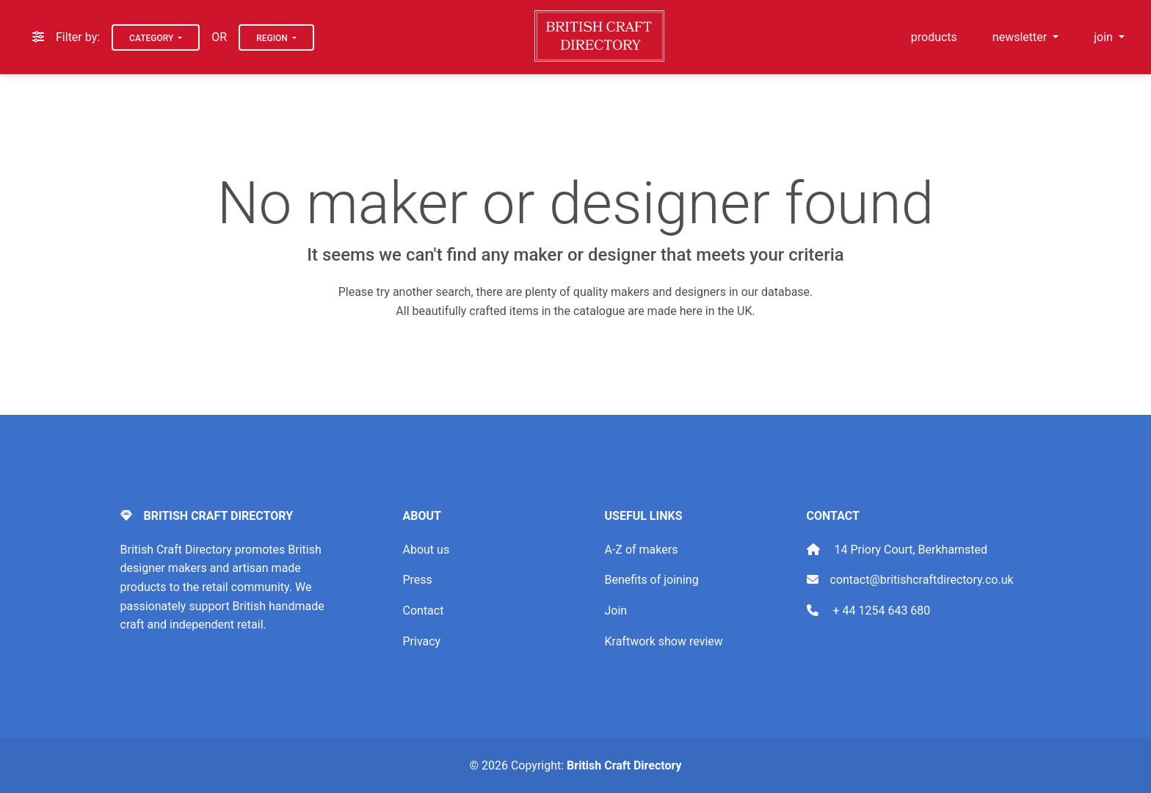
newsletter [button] (1021, 37)
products (934, 37)
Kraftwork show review (664, 641)
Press (417, 580)
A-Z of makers (641, 550)
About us (426, 550)
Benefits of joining (652, 580)
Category (152, 38)
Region (273, 38)
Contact (423, 611)
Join (616, 611)
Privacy (422, 641)
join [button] (1105, 37)
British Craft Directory (624, 765)
